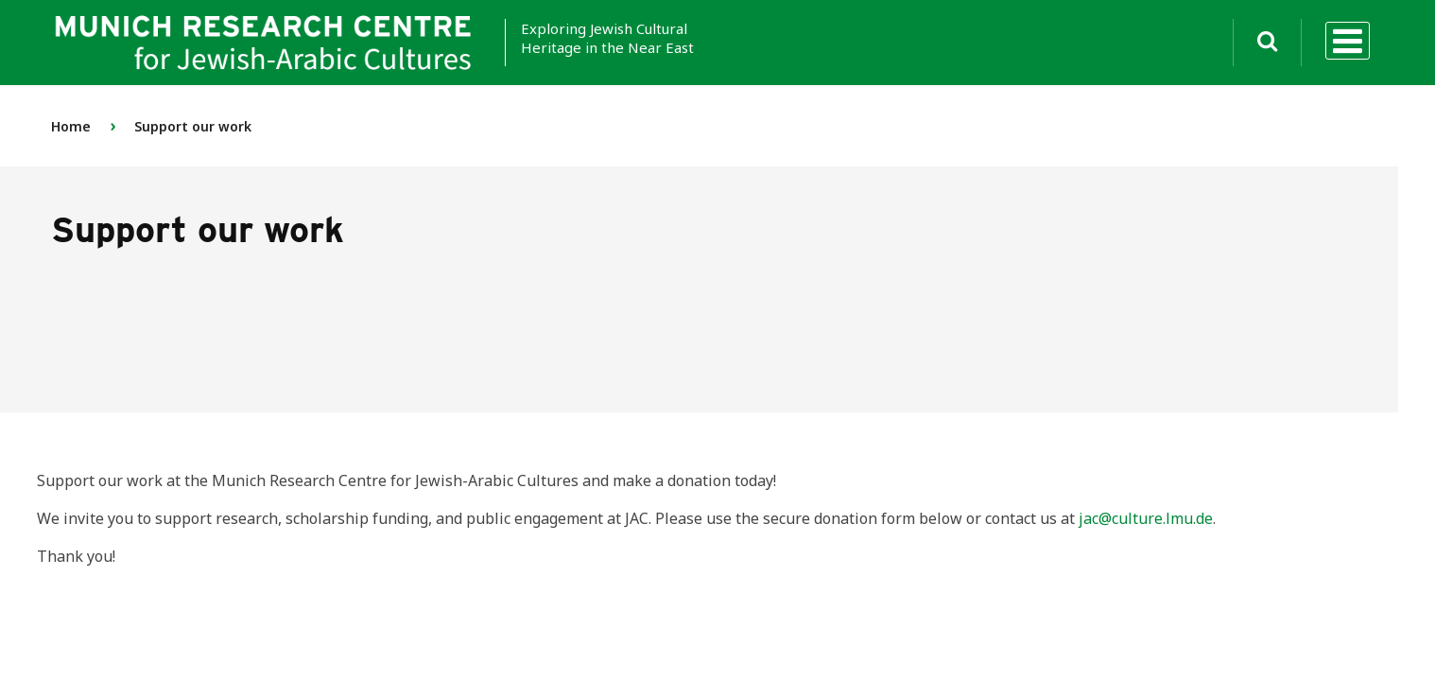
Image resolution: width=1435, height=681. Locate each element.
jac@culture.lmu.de (1146, 518)
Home (71, 126)
